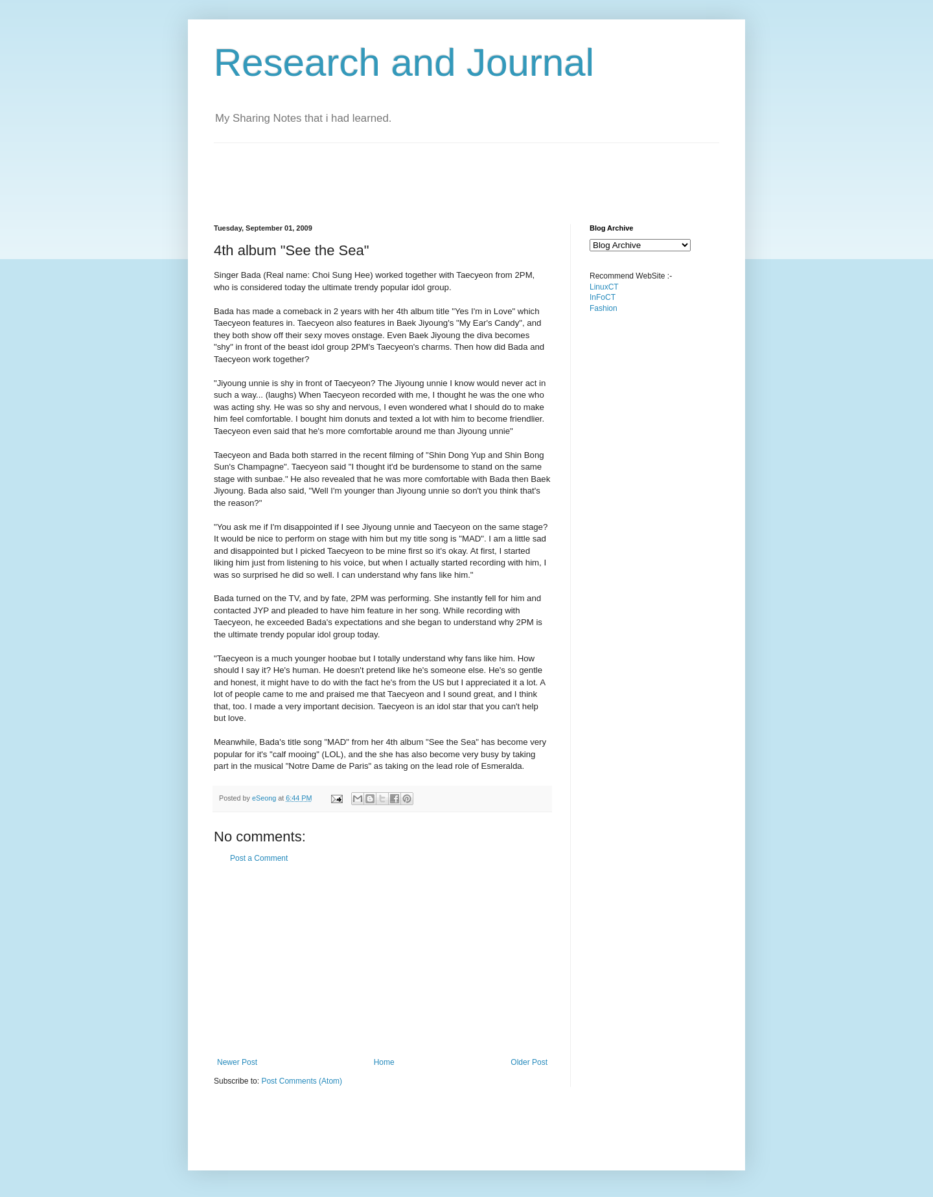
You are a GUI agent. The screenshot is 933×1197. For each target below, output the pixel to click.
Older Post (529, 1062)
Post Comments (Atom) (301, 1081)
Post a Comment (259, 858)
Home (384, 1062)
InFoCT (603, 297)
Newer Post (237, 1062)
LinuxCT (604, 286)
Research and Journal (404, 62)
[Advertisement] (449, 172)
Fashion (603, 308)
